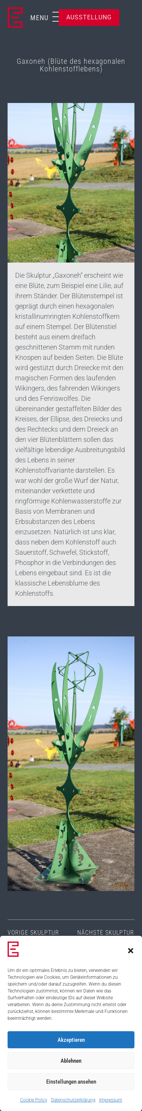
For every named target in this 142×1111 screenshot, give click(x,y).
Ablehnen (71, 1060)
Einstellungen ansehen (71, 1081)
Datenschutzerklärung (73, 1100)
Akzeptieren (71, 1040)
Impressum (110, 1100)
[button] (130, 950)
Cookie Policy (33, 1100)
